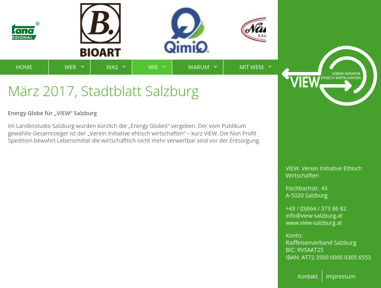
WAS (112, 67)
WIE (153, 67)
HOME (24, 67)
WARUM (198, 67)
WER (70, 67)
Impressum (341, 276)
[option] (105, 30)
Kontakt (308, 276)
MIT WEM (251, 67)
